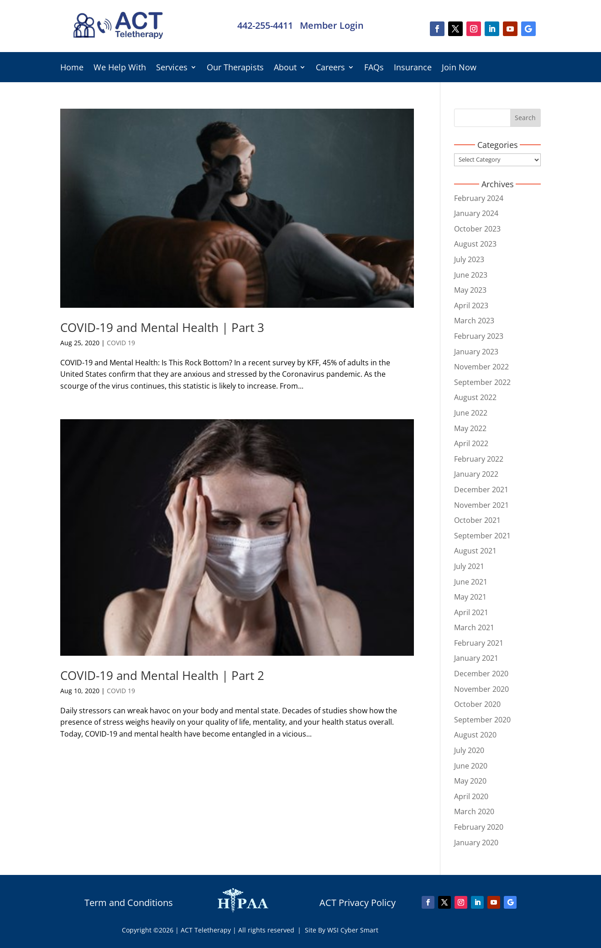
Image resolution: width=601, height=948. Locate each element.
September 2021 (482, 536)
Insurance (413, 68)
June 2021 (470, 582)
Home (72, 68)
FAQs (374, 68)
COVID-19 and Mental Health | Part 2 (162, 675)
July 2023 (469, 259)
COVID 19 (121, 342)
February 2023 (478, 336)
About (285, 68)
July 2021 (469, 566)
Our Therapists (235, 68)
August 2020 (475, 735)
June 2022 (470, 413)
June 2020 (470, 766)
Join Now (459, 68)
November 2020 (481, 689)
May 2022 (470, 428)
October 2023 (477, 229)
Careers (330, 68)
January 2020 (476, 842)
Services (172, 68)
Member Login (332, 25)
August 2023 (475, 244)
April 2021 (471, 612)
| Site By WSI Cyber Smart (338, 930)
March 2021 (474, 627)
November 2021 (481, 505)
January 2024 (476, 213)
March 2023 (474, 321)
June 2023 (470, 275)
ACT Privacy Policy (357, 902)
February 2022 (478, 459)
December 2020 (481, 674)
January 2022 (476, 474)
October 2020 (477, 704)
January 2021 (476, 658)
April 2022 (471, 443)
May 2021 (470, 597)
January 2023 (476, 352)
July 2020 (469, 750)
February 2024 (478, 198)
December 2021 (481, 490)
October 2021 (477, 520)
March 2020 (474, 811)
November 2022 (481, 367)
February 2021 (478, 643)
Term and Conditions (128, 902)
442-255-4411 (265, 25)
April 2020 (471, 796)
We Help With (120, 68)
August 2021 (475, 551)
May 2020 (470, 781)
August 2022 (475, 397)
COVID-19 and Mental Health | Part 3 (162, 327)
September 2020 (482, 720)
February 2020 (478, 827)
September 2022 (482, 382)
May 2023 (470, 290)
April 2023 (471, 305)
